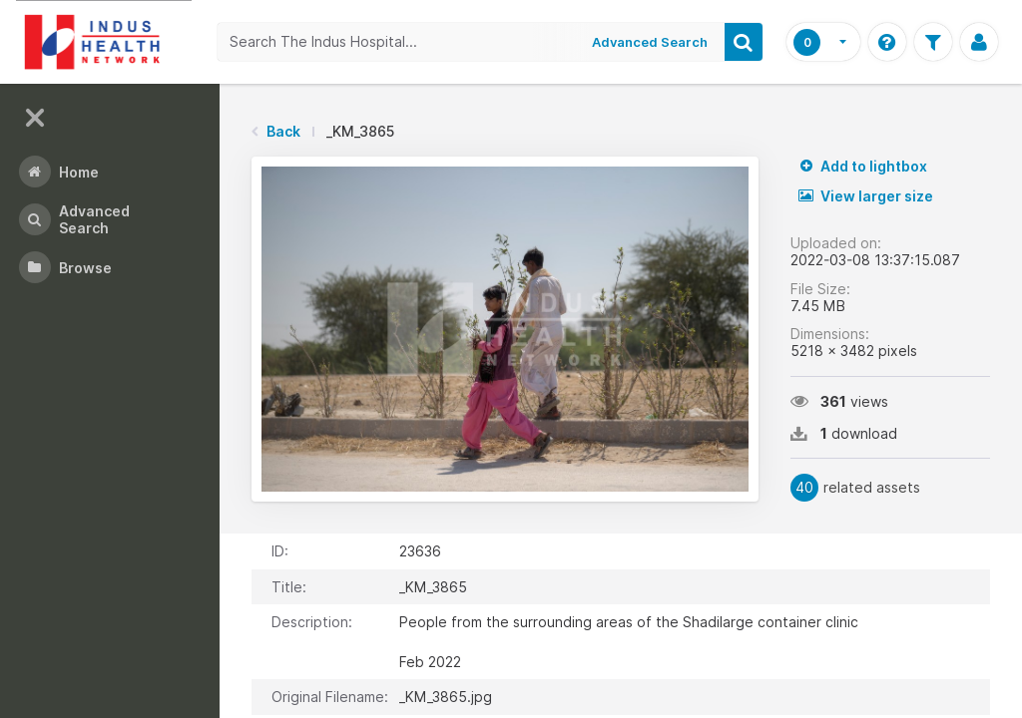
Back (283, 131)
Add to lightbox (862, 166)
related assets (855, 488)
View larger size (865, 195)
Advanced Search (650, 42)
